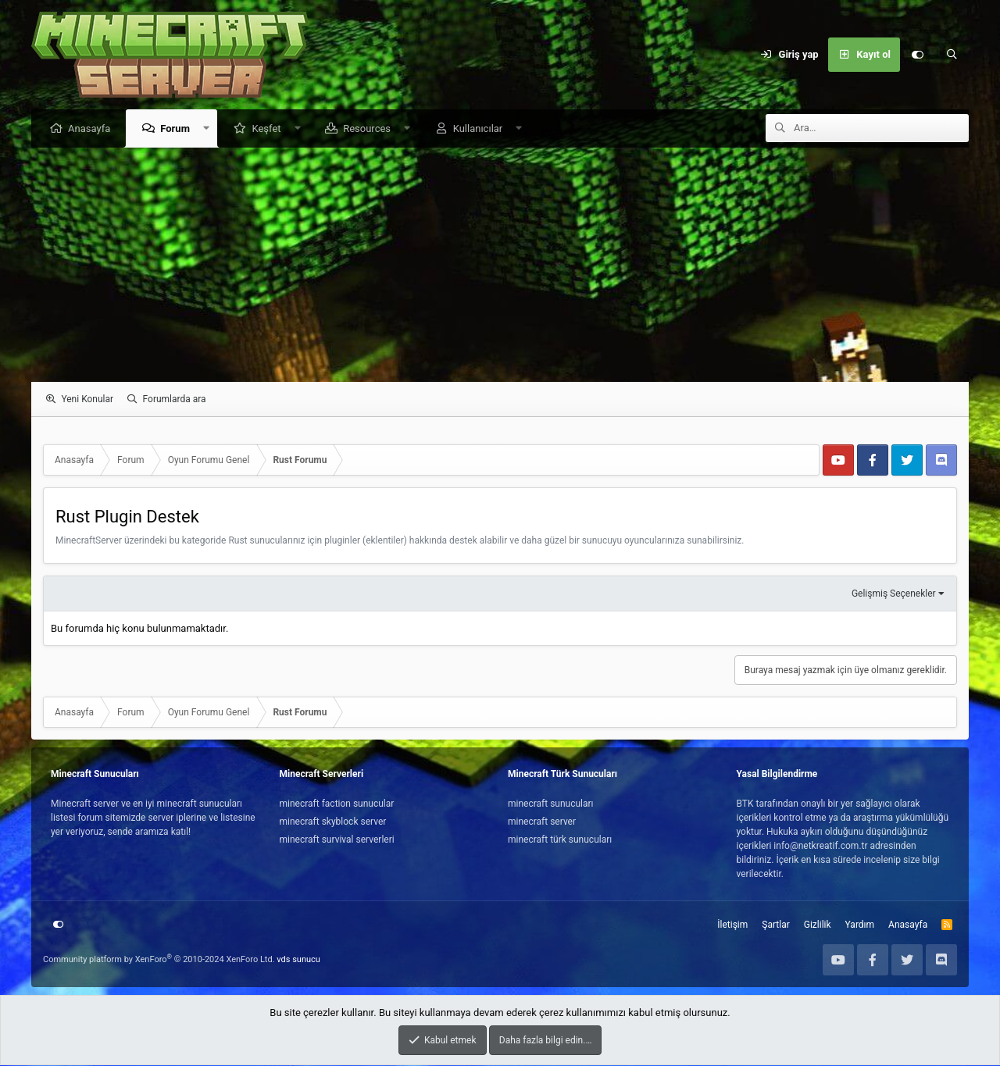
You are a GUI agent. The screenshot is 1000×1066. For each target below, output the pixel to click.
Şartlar (775, 925)
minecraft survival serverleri (337, 840)
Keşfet (269, 129)
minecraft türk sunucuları (560, 840)
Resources (371, 129)
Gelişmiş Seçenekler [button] (894, 594)
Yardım (860, 925)
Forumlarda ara (174, 399)
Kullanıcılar (482, 129)
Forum (179, 129)
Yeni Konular (87, 399)
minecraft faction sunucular (337, 804)
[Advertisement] (500, 265)
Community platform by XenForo (159, 960)
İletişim (732, 925)
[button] (210, 129)
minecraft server (542, 822)
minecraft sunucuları (551, 804)
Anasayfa (93, 129)
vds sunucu (298, 960)
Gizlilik (817, 925)
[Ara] (951, 54)
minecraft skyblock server (333, 822)
